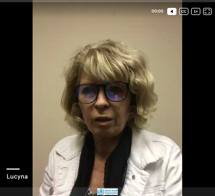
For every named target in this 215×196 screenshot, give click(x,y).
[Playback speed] (195, 11)
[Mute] (171, 11)
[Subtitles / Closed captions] (183, 11)
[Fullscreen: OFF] (207, 11)
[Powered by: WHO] (107, 191)
